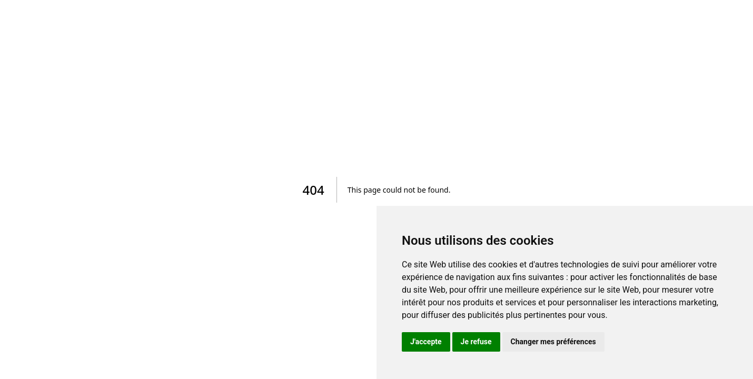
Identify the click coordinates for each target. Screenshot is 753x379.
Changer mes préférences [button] (553, 341)
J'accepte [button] (426, 341)
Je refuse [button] (476, 341)
